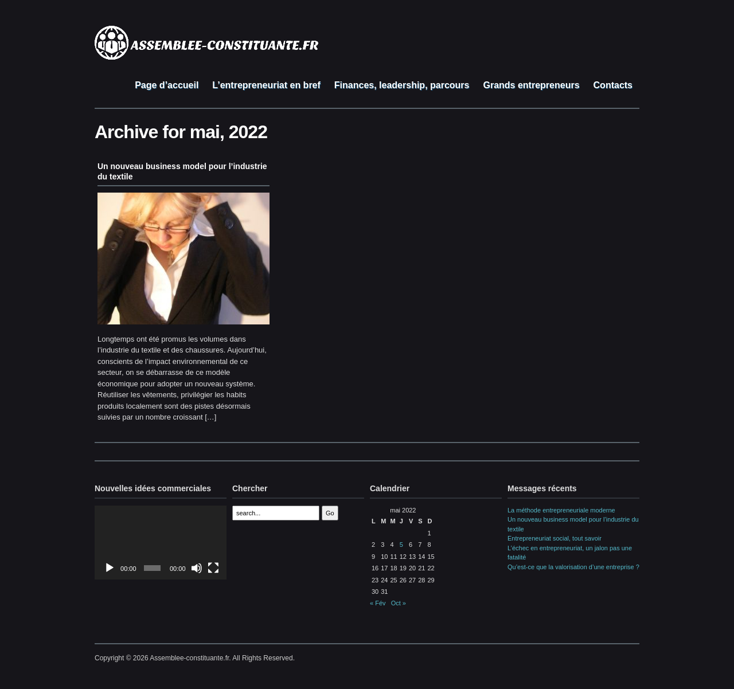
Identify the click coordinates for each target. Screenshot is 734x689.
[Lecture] (109, 568)
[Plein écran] (213, 568)
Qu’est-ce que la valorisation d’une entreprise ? (573, 566)
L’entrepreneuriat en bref (266, 85)
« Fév (378, 603)
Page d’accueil (166, 85)
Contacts (613, 85)
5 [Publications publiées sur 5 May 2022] (401, 544)
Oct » (398, 603)
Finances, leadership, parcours (402, 85)
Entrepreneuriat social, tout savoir (554, 538)
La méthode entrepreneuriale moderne (561, 510)
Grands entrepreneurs (531, 85)
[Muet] (196, 568)
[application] (161, 543)
